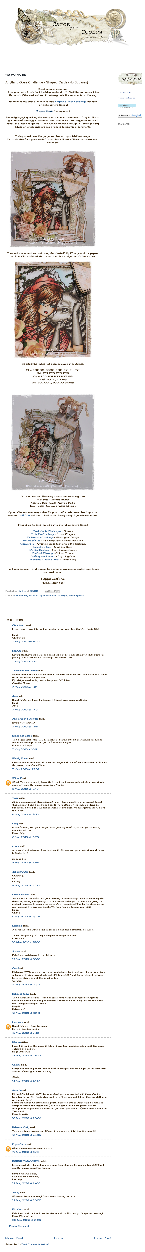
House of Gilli (32, 540)
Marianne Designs (57, 595)
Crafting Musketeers (42, 556)
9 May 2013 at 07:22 (26, 885)
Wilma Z (17, 778)
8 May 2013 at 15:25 (25, 837)
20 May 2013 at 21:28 (26, 1220)
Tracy (15, 798)
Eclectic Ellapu (42, 547)
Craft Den (24, 515)
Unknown (17, 1022)
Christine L (18, 625)
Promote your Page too (126, 98)
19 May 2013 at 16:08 (26, 1183)
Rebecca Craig (20, 994)
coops (15, 846)
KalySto (16, 651)
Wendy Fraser (20, 758)
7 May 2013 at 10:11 (24, 661)
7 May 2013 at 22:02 (26, 769)
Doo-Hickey (21, 595)
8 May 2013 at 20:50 (26, 862)
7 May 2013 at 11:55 (25, 726)
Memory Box (76, 595)
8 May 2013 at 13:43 (25, 789)
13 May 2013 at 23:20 (26, 1055)
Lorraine (17, 926)
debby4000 (20, 872)
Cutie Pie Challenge (42, 534)
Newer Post (14, 1238)
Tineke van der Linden (25, 670)
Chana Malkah (20, 894)
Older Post (102, 1238)
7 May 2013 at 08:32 (26, 641)
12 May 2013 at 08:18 (26, 959)
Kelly (15, 823)
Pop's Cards (19, 1144)
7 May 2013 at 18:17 (24, 749)
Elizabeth (17, 1209)
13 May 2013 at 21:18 (25, 1033)
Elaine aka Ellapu (22, 736)
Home (58, 1238)
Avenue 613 (27, 543)
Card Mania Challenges (47, 531)
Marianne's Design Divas (44, 559)
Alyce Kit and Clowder (25, 719)
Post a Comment (19, 1226)
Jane (15, 696)
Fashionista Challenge (40, 537)
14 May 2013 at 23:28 (26, 1081)
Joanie (16, 951)
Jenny (15, 1192)
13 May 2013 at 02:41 (26, 1013)
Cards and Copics (124, 92)
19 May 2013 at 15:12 (25, 1152)
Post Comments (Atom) (35, 1244)
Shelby (16, 1065)
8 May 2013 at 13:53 (25, 814)
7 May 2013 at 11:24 (25, 687)
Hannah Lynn (37, 595)
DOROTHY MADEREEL (26, 1161)
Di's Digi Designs (39, 550)
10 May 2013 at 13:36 (26, 942)
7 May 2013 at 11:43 (25, 709)
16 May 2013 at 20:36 (26, 1118)
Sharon (16, 1042)
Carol (15, 968)
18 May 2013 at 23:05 (26, 1135)
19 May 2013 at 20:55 (26, 1200)
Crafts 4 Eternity (42, 553)
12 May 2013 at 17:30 (26, 984)
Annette (17, 1090)
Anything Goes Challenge (70, 101)
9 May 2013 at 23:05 (26, 916)
